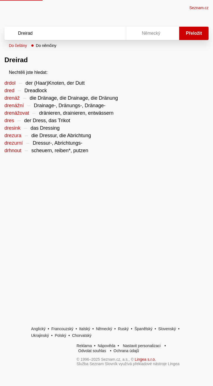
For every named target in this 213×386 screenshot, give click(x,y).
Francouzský (62, 329)
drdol (10, 83)
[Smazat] (104, 33)
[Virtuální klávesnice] (116, 33)
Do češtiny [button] (18, 45)
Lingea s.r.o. (145, 359)
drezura (12, 135)
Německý (104, 329)
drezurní (13, 143)
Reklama (84, 346)
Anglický (38, 329)
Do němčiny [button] (46, 45)
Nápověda (106, 346)
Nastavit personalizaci (142, 346)
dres (9, 120)
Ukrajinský (40, 335)
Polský (60, 335)
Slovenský (167, 329)
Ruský (123, 329)
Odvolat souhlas (92, 351)
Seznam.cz (199, 8)
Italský (84, 329)
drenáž (12, 98)
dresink (12, 128)
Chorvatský (82, 335)
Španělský (144, 329)
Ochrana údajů (126, 351)
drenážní (14, 105)
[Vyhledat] (58, 33)
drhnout (12, 150)
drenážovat (16, 113)
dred (9, 90)
